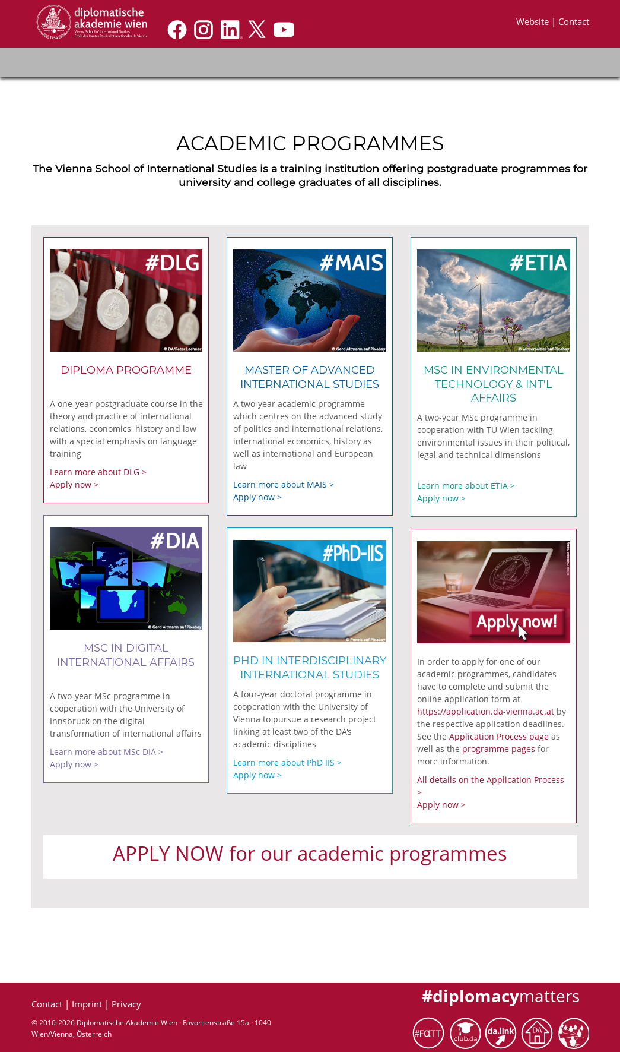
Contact (573, 21)
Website (533, 21)
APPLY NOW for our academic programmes (310, 853)
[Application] (91, 21)
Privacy (126, 1004)
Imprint (88, 1004)
